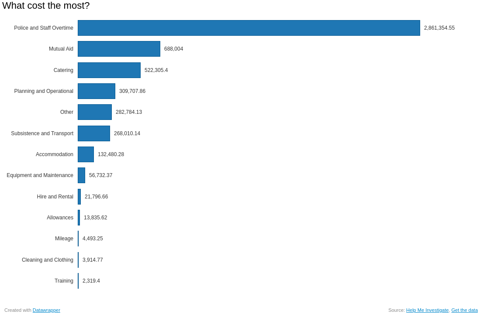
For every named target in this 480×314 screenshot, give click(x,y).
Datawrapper (46, 310)
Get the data (464, 310)
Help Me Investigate (427, 310)
